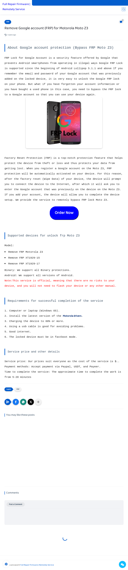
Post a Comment (15, 504)
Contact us (73, 2)
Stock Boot (48, 2)
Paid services (98, 10)
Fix (77, 10)
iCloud (125, 10)
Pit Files (37, 2)
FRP (89, 10)
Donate (83, 2)
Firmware (44, 10)
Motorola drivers (72, 316)
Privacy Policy (60, 2)
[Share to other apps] (38, 402)
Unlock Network (113, 10)
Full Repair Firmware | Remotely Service (16, 7)
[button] (16, 402)
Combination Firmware (64, 10)
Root (83, 10)
